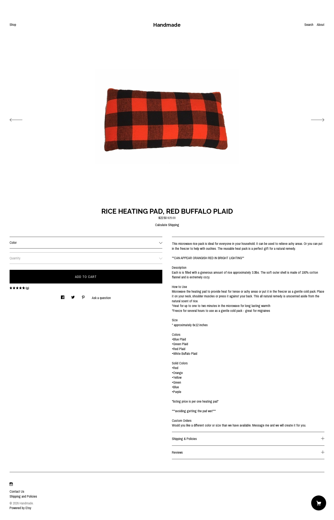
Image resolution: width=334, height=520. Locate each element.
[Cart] (318, 502)
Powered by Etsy (20, 507)
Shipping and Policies (23, 496)
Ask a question (101, 297)
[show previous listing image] (20, 118)
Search (308, 24)
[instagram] (11, 484)
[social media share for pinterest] (83, 296)
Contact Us (17, 491)
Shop (13, 24)
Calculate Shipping (167, 224)
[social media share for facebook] (62, 296)
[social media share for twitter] (73, 296)
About (320, 24)
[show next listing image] (313, 118)
